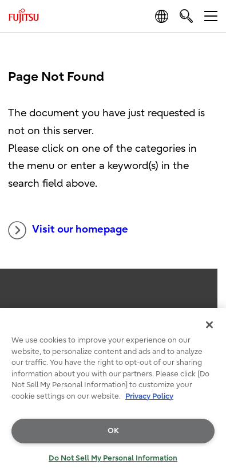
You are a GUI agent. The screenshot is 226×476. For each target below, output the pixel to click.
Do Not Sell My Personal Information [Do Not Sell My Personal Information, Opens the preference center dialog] (113, 458)
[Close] (209, 324)
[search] (186, 15)
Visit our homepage (68, 230)
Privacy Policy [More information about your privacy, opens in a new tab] (149, 396)
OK (113, 430)
